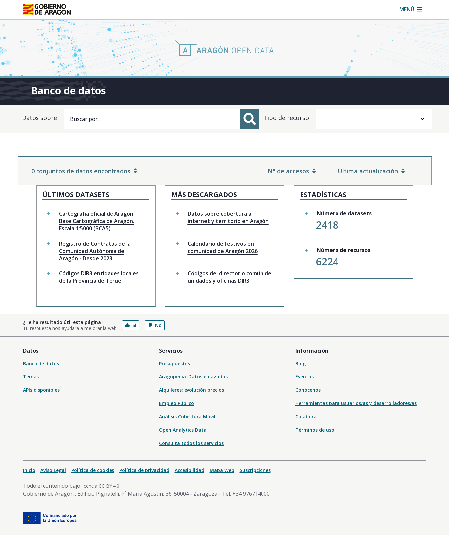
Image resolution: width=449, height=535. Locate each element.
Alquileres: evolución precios (191, 390)
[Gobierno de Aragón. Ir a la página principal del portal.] (47, 9)
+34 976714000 (251, 493)
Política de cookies (92, 470)
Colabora (306, 416)
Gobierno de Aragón (49, 493)
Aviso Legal (53, 470)
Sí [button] (130, 325)
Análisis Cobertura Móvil (187, 416)
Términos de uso (314, 430)
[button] (410, 9)
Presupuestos (174, 363)
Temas (31, 377)
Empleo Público (176, 403)
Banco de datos (41, 363)
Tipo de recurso (286, 118)
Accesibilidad (189, 470)
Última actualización (371, 171)
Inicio (29, 470)
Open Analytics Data (183, 430)
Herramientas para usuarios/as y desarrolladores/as (356, 403)
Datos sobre (39, 118)
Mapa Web (222, 470)
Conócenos (308, 390)
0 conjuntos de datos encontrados (84, 171)
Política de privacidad (144, 470)
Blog (300, 363)
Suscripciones (255, 470)
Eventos (304, 377)
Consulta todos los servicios (191, 443)
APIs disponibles (41, 390)
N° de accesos (292, 171)
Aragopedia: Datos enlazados (193, 377)
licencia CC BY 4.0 (100, 486)
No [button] (155, 325)
